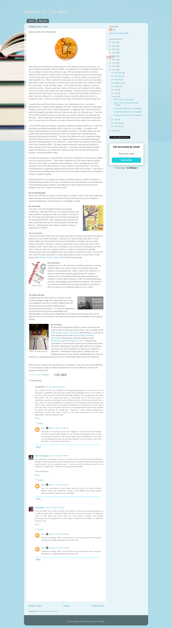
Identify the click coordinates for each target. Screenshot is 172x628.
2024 (114, 42)
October (117, 79)
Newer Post (35, 605)
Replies (40, 423)
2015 (114, 131)
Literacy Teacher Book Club (51, 257)
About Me (43, 21)
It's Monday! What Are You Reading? (128, 108)
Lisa (43, 428)
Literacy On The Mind (46, 12)
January (117, 126)
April (116, 119)
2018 (114, 63)
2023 (114, 46)
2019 (114, 60)
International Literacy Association (65, 333)
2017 (114, 66)
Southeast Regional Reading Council (66, 341)
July (116, 90)
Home (31, 21)
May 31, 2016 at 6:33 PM (58, 456)
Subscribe (126, 160)
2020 (114, 56)
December (118, 73)
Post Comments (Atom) (48, 611)
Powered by (126, 168)
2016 (114, 70)
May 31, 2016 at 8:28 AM (55, 387)
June (116, 93)
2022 (114, 49)
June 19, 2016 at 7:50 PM (59, 534)
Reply (37, 418)
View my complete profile (119, 33)
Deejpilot (84, 621)
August (117, 86)
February (118, 123)
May (116, 97)
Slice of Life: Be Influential (124, 100)
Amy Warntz (40, 507)
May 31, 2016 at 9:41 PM (58, 485)
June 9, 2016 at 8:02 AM (55, 507)
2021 (114, 53)
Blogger (102, 621)
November (118, 76)
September (118, 83)
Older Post (97, 605)
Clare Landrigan (41, 456)
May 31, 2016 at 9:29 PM (58, 428)
